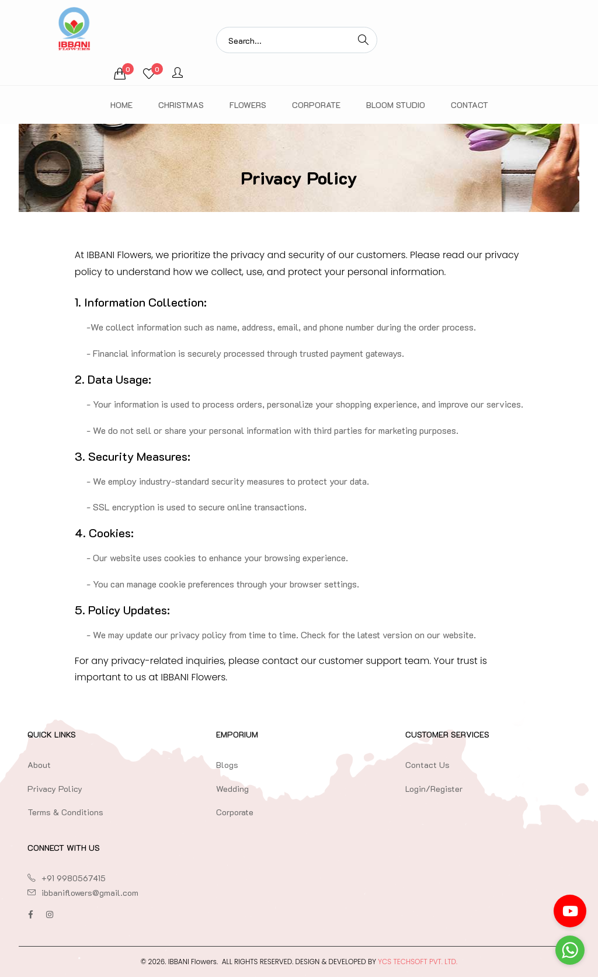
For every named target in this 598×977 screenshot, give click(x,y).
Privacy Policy (54, 788)
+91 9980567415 (73, 878)
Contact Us (427, 764)
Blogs (227, 764)
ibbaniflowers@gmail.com (89, 892)
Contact (469, 104)
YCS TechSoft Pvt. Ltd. (417, 961)
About (39, 764)
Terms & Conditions (65, 812)
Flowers (248, 104)
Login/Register (434, 788)
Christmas (181, 104)
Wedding (232, 788)
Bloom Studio (395, 104)
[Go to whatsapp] (570, 950)
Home (121, 104)
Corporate (316, 104)
